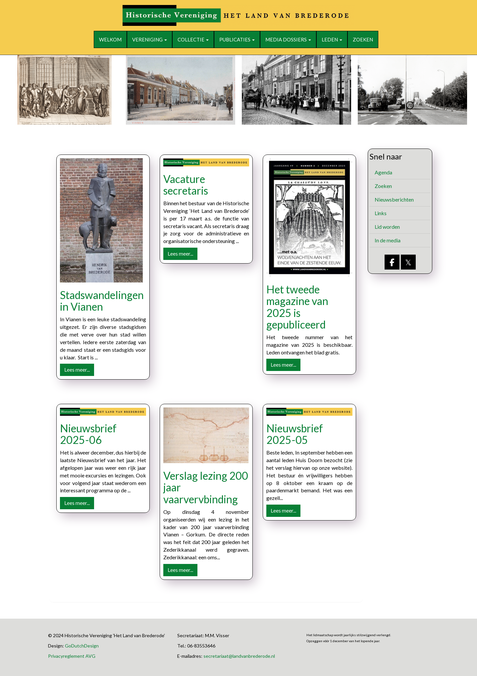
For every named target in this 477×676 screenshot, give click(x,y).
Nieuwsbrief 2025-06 (88, 434)
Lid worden (387, 226)
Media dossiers (288, 39)
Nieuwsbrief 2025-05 (294, 434)
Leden (332, 39)
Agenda (383, 172)
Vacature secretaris (185, 184)
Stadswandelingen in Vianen (102, 300)
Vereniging (149, 39)
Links (381, 213)
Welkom (110, 39)
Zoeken (363, 39)
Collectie (193, 39)
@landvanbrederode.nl (239, 656)
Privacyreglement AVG (71, 656)
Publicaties (237, 39)
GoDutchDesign (82, 645)
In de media (387, 240)
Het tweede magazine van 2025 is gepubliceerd (297, 307)
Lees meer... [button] (77, 369)
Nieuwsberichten (394, 199)
